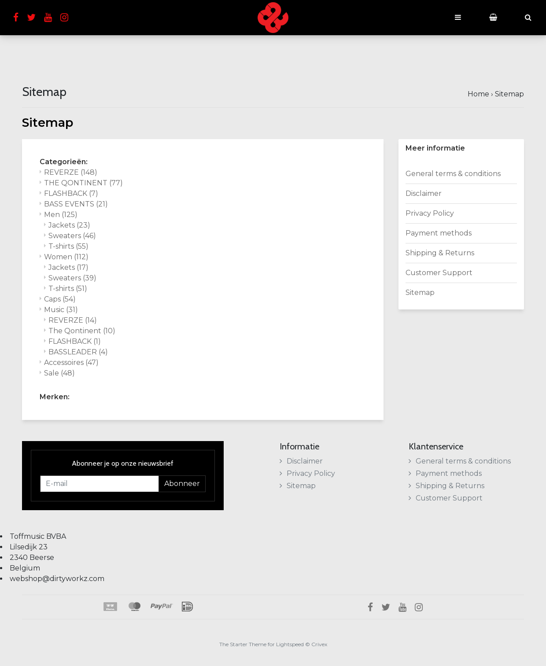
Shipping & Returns (440, 253)
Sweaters (72, 236)
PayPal (162, 606)
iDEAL (187, 606)
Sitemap (509, 94)
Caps (60, 299)
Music (61, 309)
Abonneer (182, 483)
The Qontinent (81, 331)
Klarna (110, 606)
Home (478, 94)
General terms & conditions (453, 173)
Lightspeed (290, 644)
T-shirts (68, 246)
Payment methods (439, 233)
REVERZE (70, 172)
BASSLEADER (78, 352)
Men (60, 214)
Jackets (69, 225)
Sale (59, 373)
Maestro (134, 606)
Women (66, 257)
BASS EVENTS (76, 204)
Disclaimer (424, 193)
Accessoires (71, 362)
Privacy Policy (430, 213)
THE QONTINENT (83, 183)
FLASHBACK (71, 193)
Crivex (319, 644)
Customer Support (439, 273)
